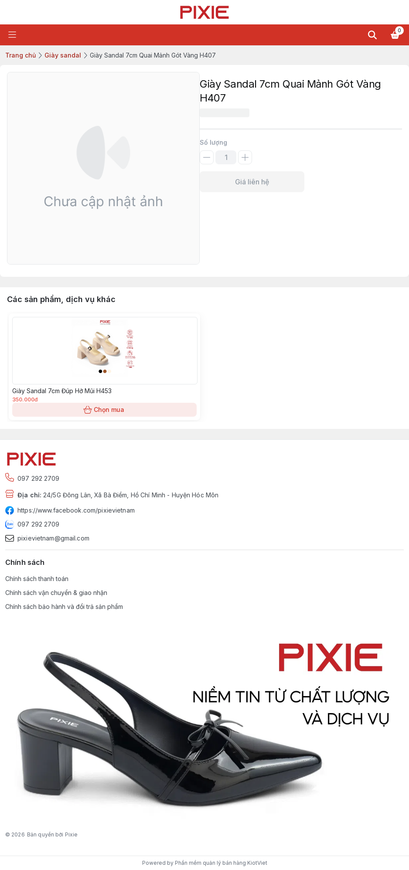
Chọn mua (104, 410)
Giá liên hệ (252, 181)
